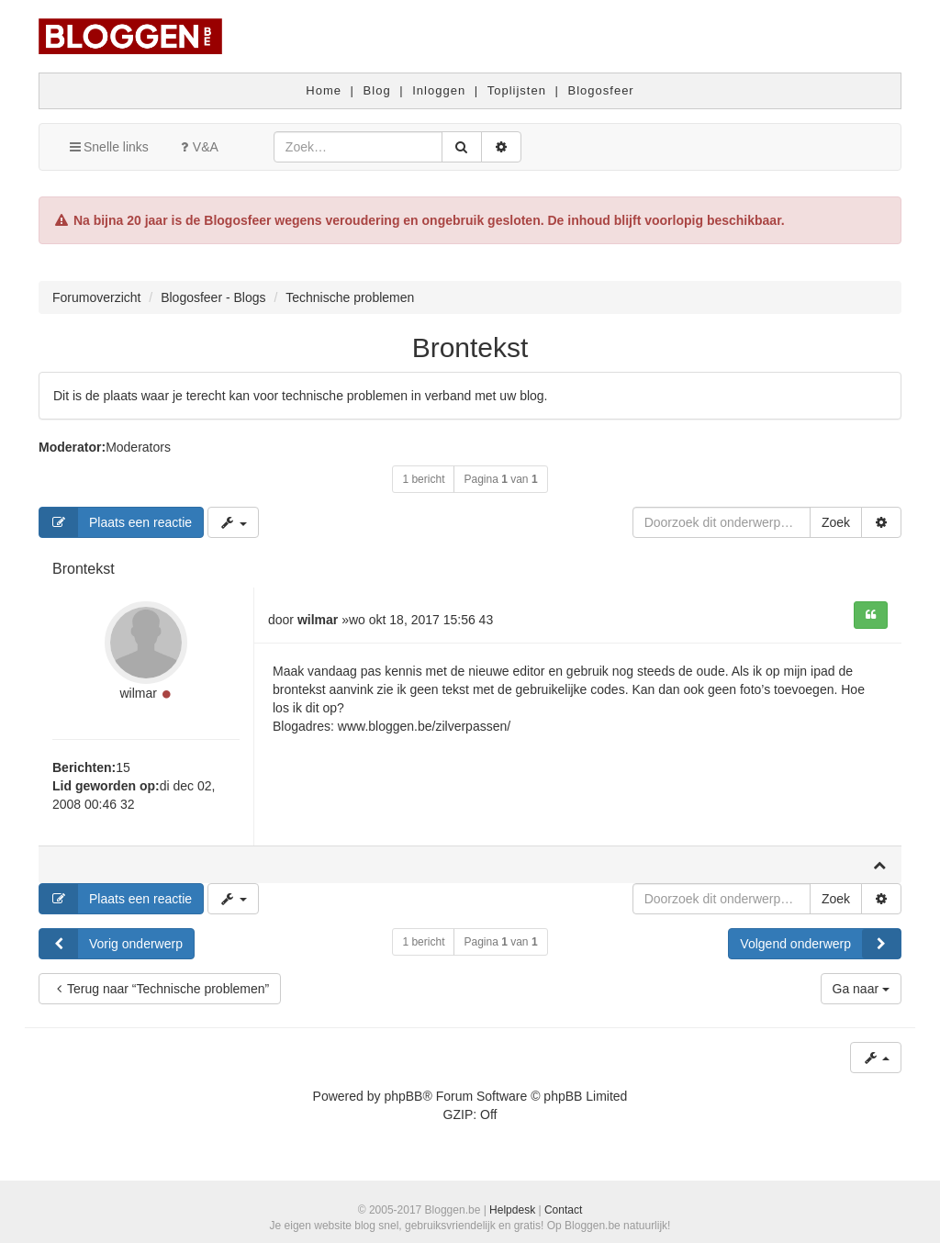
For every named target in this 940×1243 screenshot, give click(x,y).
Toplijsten (516, 90)
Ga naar (861, 988)
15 (123, 767)
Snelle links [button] (108, 147)
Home (323, 90)
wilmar (137, 693)
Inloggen (438, 90)
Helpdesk (512, 1210)
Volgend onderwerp (820, 943)
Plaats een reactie (115, 522)
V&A (197, 147)
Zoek (836, 522)
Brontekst (470, 347)
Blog (377, 90)
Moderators (138, 447)
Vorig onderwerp (111, 943)
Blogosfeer (601, 90)
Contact (563, 1210)
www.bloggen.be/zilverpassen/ (424, 726)
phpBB (403, 1096)
